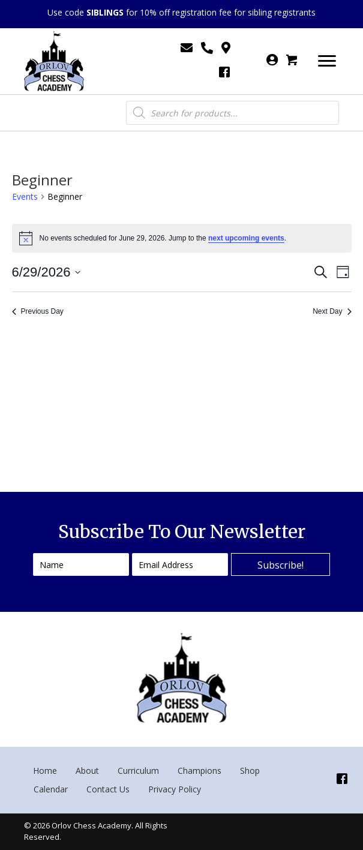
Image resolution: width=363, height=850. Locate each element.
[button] (280, 564)
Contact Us (108, 789)
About (87, 770)
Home (45, 770)
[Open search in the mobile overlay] (233, 113)
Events (25, 196)
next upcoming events (246, 238)
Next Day (332, 311)
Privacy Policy (174, 789)
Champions (199, 770)
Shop (250, 770)
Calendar (51, 789)
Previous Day (38, 311)
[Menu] (327, 61)
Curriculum (138, 770)
